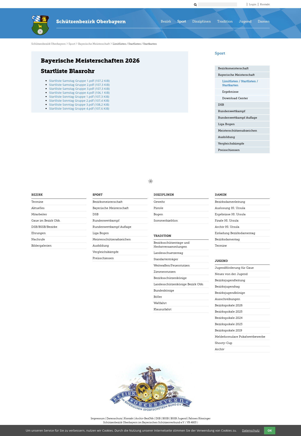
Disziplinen (201, 21)
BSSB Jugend (179, 418)
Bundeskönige (164, 290)
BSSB (165, 418)
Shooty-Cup (223, 343)
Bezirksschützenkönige (170, 278)
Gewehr (159, 202)
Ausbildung (226, 137)
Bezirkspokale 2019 (228, 330)
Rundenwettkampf (231, 111)
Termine (37, 202)
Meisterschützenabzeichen (237, 130)
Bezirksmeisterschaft (233, 68)
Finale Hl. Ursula (227, 220)
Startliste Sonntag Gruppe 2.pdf (79, 101)
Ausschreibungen (227, 299)
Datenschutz (114, 418)
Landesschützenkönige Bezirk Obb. (179, 284)
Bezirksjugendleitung (230, 280)
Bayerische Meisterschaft (94, 44)
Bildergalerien (41, 245)
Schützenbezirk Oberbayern (91, 21)
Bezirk (166, 21)
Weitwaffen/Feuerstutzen (172, 265)
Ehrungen (38, 233)
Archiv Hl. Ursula (227, 227)
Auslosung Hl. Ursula (230, 208)
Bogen (158, 214)
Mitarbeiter (39, 214)
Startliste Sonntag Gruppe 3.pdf (79, 104)
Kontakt (265, 4)
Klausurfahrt (162, 309)
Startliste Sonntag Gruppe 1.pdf (79, 97)
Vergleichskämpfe (231, 143)
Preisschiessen (229, 150)
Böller (158, 297)
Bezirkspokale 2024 (228, 318)
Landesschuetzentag (168, 253)
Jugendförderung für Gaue (234, 268)
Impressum (98, 418)
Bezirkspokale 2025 (228, 311)
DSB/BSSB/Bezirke (44, 227)
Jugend (245, 21)
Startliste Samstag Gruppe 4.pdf (79, 93)
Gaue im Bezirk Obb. (45, 220)
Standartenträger (166, 259)
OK (270, 430)
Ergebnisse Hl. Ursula (230, 214)
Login (252, 4)
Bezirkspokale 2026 (228, 305)
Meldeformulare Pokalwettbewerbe (240, 336)
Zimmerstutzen (165, 272)
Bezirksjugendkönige (230, 293)
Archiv (219, 349)
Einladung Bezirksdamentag (235, 233)
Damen (264, 21)
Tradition (225, 21)
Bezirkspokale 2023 (228, 324)
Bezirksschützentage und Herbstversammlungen (172, 244)
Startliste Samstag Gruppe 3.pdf (79, 89)
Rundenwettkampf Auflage (237, 117)
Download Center (235, 98)
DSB (221, 104)
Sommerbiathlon (166, 220)
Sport (181, 21)
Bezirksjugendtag (227, 286)
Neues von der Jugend (231, 274)
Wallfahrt (160, 303)
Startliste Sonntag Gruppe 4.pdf (79, 108)
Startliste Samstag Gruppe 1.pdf (79, 81)
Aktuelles (38, 208)
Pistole (158, 208)
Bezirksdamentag (227, 239)
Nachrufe (38, 239)
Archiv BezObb (144, 418)
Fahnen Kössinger (199, 418)
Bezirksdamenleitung (230, 202)
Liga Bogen (226, 124)
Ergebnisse (230, 91)
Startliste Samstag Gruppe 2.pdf (79, 85)
